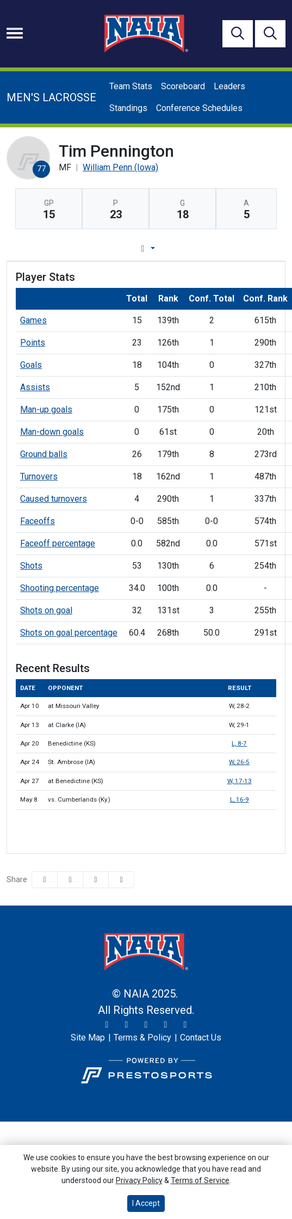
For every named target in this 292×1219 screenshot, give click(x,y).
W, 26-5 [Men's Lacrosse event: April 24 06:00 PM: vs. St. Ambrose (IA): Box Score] (239, 762)
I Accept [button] (146, 1203)
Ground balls (43, 454)
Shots (31, 566)
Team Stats (130, 86)
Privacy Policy (139, 1180)
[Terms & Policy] (142, 1037)
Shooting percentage (59, 588)
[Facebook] (146, 1024)
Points (32, 342)
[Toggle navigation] (14, 33)
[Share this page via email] (96, 879)
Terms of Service (200, 1180)
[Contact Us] (200, 1037)
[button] (121, 879)
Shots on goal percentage (68, 632)
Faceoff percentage (57, 543)
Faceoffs (37, 521)
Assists (35, 387)
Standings (128, 108)
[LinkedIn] (185, 1024)
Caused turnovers (53, 499)
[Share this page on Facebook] (45, 879)
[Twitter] (107, 1024)
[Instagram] (126, 1024)
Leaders (229, 86)
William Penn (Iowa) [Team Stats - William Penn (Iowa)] (120, 167)
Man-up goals (46, 409)
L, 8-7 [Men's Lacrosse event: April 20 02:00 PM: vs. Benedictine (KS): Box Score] (239, 743)
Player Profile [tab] (124, 248)
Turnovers (39, 476)
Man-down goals (52, 432)
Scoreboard (183, 86)
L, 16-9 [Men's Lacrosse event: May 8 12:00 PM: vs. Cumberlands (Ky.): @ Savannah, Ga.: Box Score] (239, 799)
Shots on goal (46, 610)
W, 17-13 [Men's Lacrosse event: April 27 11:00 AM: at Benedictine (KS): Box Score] (239, 781)
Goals (31, 365)
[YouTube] (165, 1024)
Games (33, 320)
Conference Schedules (199, 108)
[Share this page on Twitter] (70, 879)
